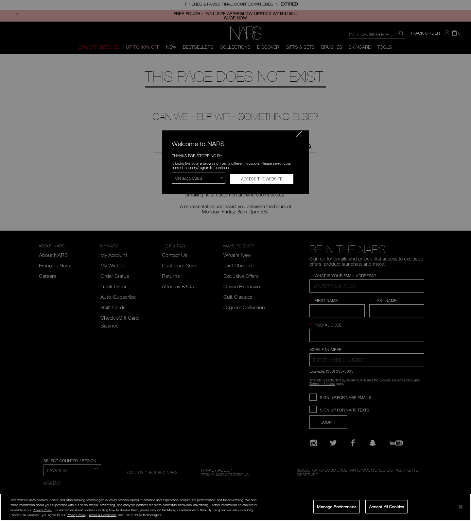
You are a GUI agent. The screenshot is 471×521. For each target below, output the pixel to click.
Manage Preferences (336, 506)
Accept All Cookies (386, 506)
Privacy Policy (42, 510)
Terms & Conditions (102, 515)
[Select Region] (198, 178)
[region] (235, 507)
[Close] (460, 506)
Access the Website (261, 178)
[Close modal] (299, 133)
